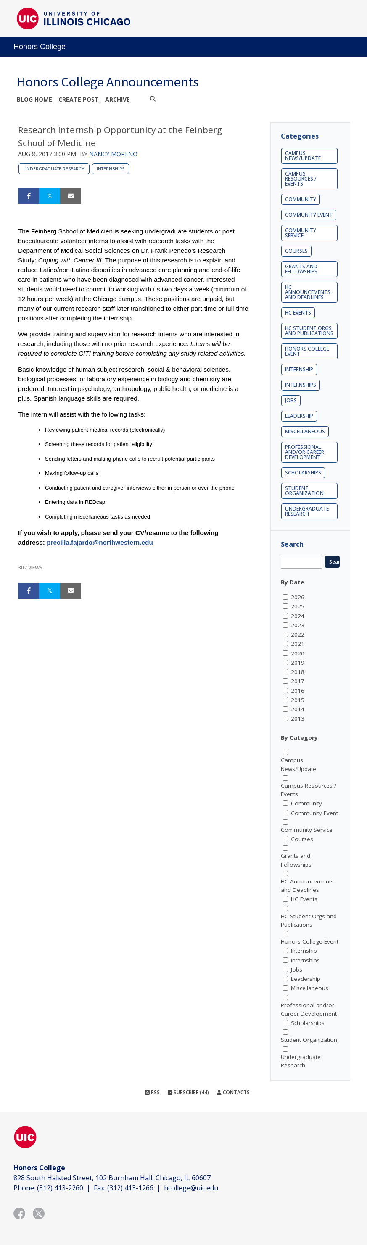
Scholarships (303, 472)
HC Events (298, 312)
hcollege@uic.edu (191, 1188)
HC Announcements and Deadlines (307, 292)
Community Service (300, 233)
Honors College (39, 46)
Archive (117, 99)
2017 (297, 681)
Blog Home (34, 99)
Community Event (309, 214)
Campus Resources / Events (301, 178)
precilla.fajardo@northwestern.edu (100, 542)
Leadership (299, 415)
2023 (297, 625)
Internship (299, 369)
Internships (110, 169)
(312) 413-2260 (60, 1188)
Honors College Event (307, 351)
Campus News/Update (303, 155)
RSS (152, 1092)
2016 (297, 691)
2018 (297, 672)
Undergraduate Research (54, 169)
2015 (297, 700)
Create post (78, 99)
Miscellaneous (305, 431)
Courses (296, 250)
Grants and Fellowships (301, 269)
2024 (297, 616)
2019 (297, 662)
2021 (297, 643)
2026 (297, 597)
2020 (297, 653)
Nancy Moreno (113, 154)
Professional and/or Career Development (304, 452)
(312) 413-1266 (130, 1188)
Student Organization (304, 491)
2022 (297, 634)
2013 (297, 718)
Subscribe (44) (188, 1092)
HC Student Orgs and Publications (309, 331)
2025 (297, 606)
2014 (297, 709)
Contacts (233, 1092)
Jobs (291, 400)
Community (300, 199)
